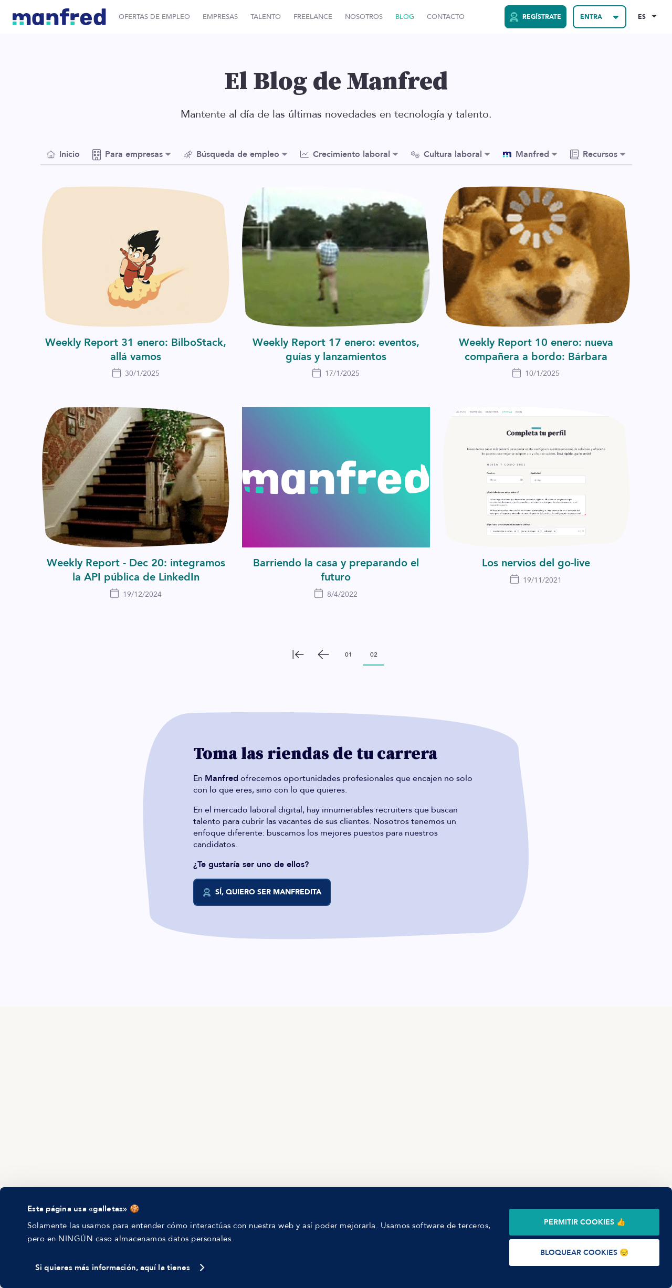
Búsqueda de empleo (231, 154)
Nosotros (364, 17)
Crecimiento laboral (345, 154)
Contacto (446, 17)
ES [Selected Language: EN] (642, 17)
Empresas (220, 17)
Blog (404, 17)
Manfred (526, 154)
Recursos (593, 154)
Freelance (312, 17)
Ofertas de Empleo (154, 17)
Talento (265, 17)
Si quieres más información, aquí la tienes (112, 1267)
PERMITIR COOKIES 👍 (584, 1222)
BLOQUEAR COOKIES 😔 (584, 1253)
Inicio (63, 154)
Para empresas (127, 154)
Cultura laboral (446, 154)
